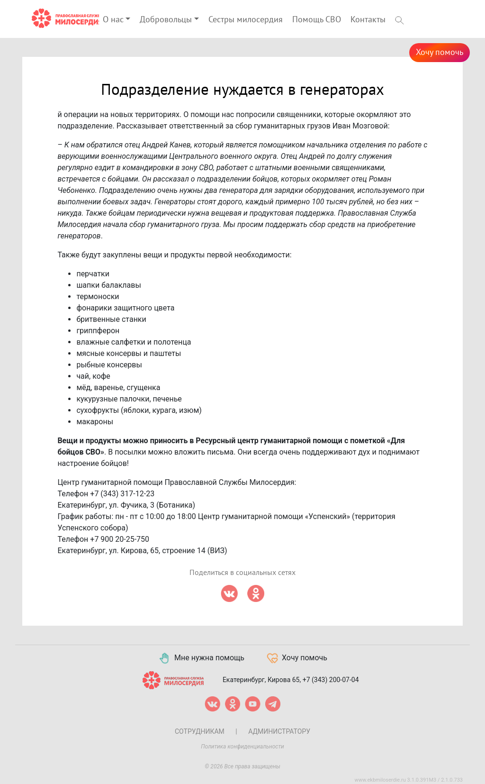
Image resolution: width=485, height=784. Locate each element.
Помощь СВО (316, 20)
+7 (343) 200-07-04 (331, 679)
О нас (113, 20)
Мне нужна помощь (201, 658)
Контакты (368, 20)
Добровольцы (166, 20)
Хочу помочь (439, 52)
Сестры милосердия (245, 20)
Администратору (279, 731)
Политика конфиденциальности (242, 746)
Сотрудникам (200, 731)
